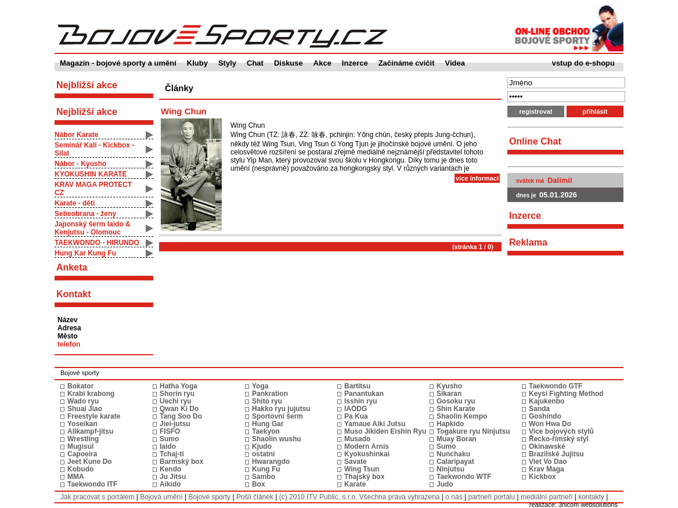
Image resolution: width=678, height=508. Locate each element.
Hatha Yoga (178, 386)
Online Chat (535, 141)
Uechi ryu (176, 401)
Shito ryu (267, 401)
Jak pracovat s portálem (97, 497)
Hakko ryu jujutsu (281, 409)
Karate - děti (75, 203)
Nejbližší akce (86, 112)
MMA (75, 477)
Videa (455, 63)
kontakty (591, 497)
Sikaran (449, 394)
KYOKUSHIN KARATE (91, 174)
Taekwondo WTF (464, 477)
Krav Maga (546, 469)
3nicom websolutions (588, 504)
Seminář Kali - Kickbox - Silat (94, 149)
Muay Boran (457, 439)
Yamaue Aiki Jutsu (375, 424)
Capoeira (82, 454)
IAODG (355, 409)
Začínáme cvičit (406, 63)
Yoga (260, 386)
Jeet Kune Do (89, 461)
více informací (477, 178)
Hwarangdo (271, 461)
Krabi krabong (90, 394)
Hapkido (450, 424)
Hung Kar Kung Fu (85, 253)
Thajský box (364, 477)
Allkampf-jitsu (90, 431)
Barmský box (181, 461)
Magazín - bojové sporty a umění (118, 63)
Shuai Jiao (84, 409)
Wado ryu (83, 401)
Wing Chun (184, 111)
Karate (355, 484)
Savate (355, 461)
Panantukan (364, 394)
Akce (322, 63)
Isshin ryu (360, 401)
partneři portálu (491, 497)
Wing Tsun (361, 469)
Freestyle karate (93, 416)
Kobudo (80, 469)
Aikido (170, 484)
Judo (445, 484)
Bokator (80, 386)
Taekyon (266, 431)
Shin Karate (456, 409)
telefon (68, 344)
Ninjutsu (450, 469)
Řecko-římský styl (559, 439)
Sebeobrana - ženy (85, 214)
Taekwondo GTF (555, 386)
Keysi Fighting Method (566, 394)
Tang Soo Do (181, 416)
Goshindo (545, 416)
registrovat (536, 111)
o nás (453, 497)
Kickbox (542, 477)
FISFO (170, 431)
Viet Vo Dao (548, 461)
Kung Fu (266, 469)
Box (258, 484)
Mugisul (80, 446)
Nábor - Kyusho (80, 164)
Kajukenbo (546, 401)
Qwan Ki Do (179, 409)
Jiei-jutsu (175, 424)
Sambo (263, 477)
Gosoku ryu (456, 401)
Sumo (169, 439)
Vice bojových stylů (561, 431)
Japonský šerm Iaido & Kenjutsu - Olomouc (93, 228)
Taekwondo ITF (92, 484)
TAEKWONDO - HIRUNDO (97, 243)
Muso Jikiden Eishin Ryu (385, 431)
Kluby (197, 63)
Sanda (539, 409)
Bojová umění (161, 497)
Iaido (168, 446)
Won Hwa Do (550, 424)
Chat (255, 63)
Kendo (170, 469)
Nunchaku (453, 454)
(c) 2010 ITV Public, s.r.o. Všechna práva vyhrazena (359, 497)
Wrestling (83, 439)
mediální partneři (546, 497)
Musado (357, 439)
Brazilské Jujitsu (556, 454)
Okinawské (547, 446)
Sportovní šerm (277, 416)
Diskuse (288, 63)
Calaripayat (455, 461)
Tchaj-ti (172, 454)
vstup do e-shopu (583, 63)
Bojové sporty (209, 497)
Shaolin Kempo (462, 416)
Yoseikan (82, 424)
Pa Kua (356, 416)
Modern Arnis (366, 446)
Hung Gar (268, 424)
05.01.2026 (558, 194)
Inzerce (355, 63)
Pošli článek (254, 497)
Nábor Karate (76, 135)
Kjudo (262, 446)
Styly (227, 63)
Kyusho (449, 386)
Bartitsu (357, 386)
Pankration (270, 394)
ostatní (263, 454)
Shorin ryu (177, 394)
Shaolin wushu (276, 439)
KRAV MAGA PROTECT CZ (93, 189)
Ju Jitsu (173, 477)
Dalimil (559, 180)
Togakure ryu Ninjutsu (473, 431)
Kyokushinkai (367, 454)
